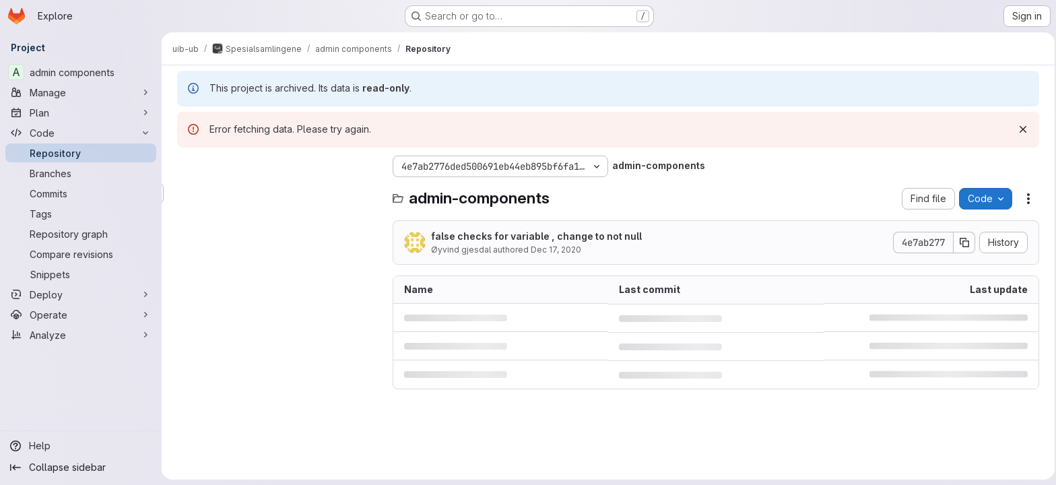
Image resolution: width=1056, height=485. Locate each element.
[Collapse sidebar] (80, 467)
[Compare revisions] (80, 254)
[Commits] (80, 193)
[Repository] (80, 152)
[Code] (80, 132)
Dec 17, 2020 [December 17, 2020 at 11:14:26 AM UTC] (554, 250)
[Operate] (80, 314)
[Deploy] (80, 294)
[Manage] (80, 92)
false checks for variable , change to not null (534, 236)
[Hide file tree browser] (186, 166)
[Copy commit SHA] (962, 242)
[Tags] (80, 213)
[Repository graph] (80, 233)
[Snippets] (80, 274)
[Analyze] (80, 334)
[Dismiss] (1021, 129)
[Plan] (80, 112)
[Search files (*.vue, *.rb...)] (276, 193)
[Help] (80, 446)
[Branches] (80, 173)
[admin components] (80, 72)
